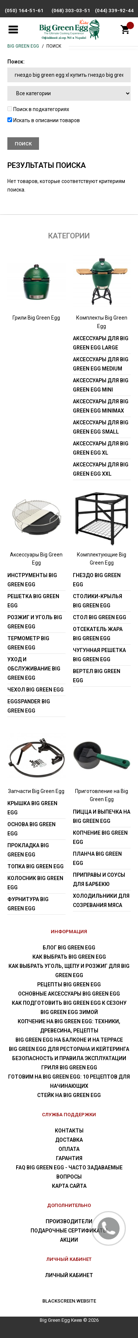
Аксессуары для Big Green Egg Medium (100, 364)
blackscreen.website (69, 1301)
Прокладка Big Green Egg (28, 850)
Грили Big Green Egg (36, 318)
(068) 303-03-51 (71, 10)
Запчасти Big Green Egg (36, 791)
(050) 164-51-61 (24, 10)
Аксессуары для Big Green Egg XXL (100, 469)
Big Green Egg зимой (69, 1012)
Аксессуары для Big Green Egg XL (100, 448)
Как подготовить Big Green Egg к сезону (69, 1003)
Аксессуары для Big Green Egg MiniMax (100, 406)
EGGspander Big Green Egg (28, 706)
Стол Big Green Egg (99, 617)
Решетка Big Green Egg (33, 600)
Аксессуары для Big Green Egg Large (100, 343)
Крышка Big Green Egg (32, 807)
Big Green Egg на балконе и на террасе (69, 1040)
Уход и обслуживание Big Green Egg (33, 668)
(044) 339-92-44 (114, 10)
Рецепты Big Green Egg (69, 984)
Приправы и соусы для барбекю (99, 879)
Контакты (69, 1131)
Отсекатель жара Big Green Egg (98, 633)
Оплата (69, 1149)
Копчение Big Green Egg (100, 837)
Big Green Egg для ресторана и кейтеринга (69, 1049)
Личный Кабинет (69, 1275)
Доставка (69, 1140)
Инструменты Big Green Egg (32, 579)
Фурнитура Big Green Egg (28, 903)
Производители (69, 1221)
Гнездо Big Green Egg (97, 579)
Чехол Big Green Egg (35, 690)
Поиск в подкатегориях (38, 109)
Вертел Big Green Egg (96, 675)
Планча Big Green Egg (97, 858)
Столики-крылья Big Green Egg (97, 600)
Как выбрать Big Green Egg (69, 957)
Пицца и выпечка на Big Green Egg (101, 816)
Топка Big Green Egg (35, 866)
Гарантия (69, 1158)
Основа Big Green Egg (31, 829)
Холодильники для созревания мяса (101, 900)
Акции (69, 1240)
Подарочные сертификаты (69, 1231)
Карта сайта (69, 1186)
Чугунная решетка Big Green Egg (99, 654)
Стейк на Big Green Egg (69, 1095)
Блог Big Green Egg (69, 948)
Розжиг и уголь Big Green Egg (34, 622)
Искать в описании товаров (43, 120)
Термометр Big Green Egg (28, 643)
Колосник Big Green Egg (35, 882)
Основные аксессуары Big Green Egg (69, 994)
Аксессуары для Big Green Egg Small (100, 427)
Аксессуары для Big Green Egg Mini (100, 385)
